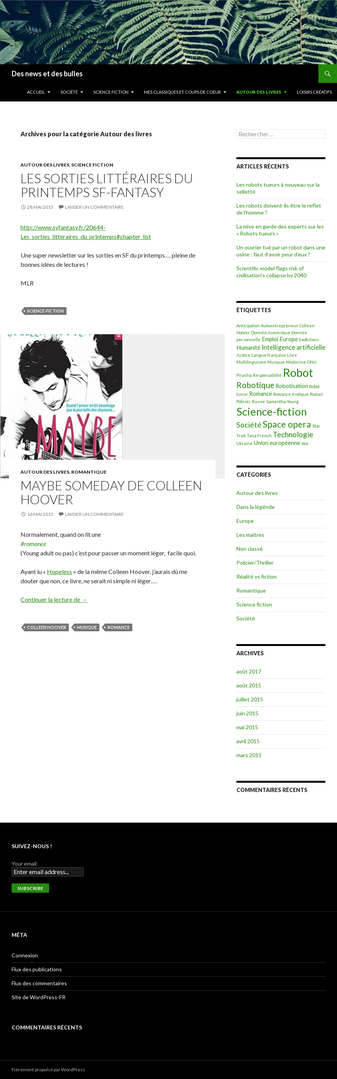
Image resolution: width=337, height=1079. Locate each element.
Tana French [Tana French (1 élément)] (259, 435)
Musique (87, 627)
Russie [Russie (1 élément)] (258, 401)
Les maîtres (250, 534)
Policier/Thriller (255, 562)
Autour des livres (258, 91)
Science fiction (110, 91)
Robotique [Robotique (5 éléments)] (255, 385)
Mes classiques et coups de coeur (182, 91)
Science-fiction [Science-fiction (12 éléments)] (271, 411)
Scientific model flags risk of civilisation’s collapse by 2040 (271, 271)
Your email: (25, 863)
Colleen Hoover (46, 627)
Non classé (249, 548)
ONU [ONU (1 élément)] (311, 361)
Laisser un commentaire (94, 207)
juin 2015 (247, 713)
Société (69, 91)
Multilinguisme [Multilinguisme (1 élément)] (251, 361)
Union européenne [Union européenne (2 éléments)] (277, 443)
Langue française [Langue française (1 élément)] (268, 354)
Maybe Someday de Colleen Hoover (111, 492)
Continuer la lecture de (54, 599)
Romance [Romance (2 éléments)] (260, 393)
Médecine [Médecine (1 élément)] (296, 361)
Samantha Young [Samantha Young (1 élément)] (282, 401)
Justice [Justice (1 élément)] (243, 354)
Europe (245, 520)
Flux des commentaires (39, 983)
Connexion (25, 955)
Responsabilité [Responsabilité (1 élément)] (267, 375)
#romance (33, 543)
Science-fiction (45, 310)
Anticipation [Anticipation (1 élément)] (248, 325)
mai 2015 (247, 727)
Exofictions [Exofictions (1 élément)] (309, 339)
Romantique (88, 472)
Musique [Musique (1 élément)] (276, 361)
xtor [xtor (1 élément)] (305, 443)
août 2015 (248, 685)
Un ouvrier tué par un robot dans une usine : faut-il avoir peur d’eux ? (280, 251)
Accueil (36, 91)
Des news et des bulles (47, 73)
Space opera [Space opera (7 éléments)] (287, 424)
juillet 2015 (249, 699)
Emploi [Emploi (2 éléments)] (270, 339)
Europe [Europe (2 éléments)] (288, 339)
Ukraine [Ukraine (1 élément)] (244, 443)
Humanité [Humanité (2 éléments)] (248, 347)
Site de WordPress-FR (38, 997)
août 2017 (248, 671)
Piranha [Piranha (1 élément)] (244, 375)
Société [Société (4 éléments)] (249, 424)
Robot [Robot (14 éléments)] (298, 372)
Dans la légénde (255, 506)
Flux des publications (37, 969)
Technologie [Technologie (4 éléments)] (293, 434)
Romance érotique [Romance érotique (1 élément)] (291, 394)
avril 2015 (248, 741)
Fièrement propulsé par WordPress (48, 1069)
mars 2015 (249, 755)
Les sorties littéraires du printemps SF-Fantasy (107, 185)
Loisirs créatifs (314, 91)
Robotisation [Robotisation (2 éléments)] (291, 386)
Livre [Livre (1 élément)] (292, 354)
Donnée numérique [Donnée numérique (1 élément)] (270, 332)
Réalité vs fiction (256, 576)
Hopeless (59, 571)
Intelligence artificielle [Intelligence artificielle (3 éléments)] (293, 347)
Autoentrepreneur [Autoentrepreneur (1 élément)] (279, 325)
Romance (119, 627)
